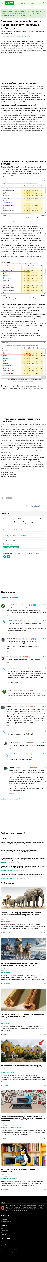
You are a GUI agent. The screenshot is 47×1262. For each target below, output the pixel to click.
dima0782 (5, 932)
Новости (31, 3)
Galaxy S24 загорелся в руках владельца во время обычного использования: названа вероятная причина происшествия (22, 875)
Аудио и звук (5, 854)
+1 (44, 656)
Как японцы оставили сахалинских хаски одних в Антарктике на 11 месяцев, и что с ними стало (21, 965)
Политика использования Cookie (9, 1250)
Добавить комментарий (10, 598)
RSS (14, 544)
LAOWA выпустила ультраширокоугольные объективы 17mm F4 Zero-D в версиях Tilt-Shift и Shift (23, 867)
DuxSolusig (6, 1189)
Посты (2, 1228)
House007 (9, 706)
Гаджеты (3, 862)
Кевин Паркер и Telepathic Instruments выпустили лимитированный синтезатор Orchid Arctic (19, 851)
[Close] (44, 11)
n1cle (4, 1085)
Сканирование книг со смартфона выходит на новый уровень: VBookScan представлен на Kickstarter (23, 859)
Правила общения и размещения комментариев (13, 1254)
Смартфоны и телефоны (8, 846)
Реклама (3, 1248)
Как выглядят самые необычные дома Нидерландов (22, 1065)
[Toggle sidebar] (2, 3)
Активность (4, 1234)
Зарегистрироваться (6, 1219)
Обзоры (23, 3)
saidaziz (10, 690)
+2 (44, 620)
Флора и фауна (5, 921)
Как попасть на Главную (7, 1246)
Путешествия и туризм (8, 1072)
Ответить (8, 615)
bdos (7, 656)
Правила (3, 1242)
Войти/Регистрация (6, 1221)
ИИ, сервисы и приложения (9, 1178)
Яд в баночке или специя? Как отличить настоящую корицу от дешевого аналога (22, 1015)
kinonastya (5, 1034)
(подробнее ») (35, 506)
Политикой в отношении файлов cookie (19, 15)
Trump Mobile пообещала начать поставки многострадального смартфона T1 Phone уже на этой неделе (23, 843)
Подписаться (14, 547)
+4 (44, 605)
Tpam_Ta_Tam (10, 638)
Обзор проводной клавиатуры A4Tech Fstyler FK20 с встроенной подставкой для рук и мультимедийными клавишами (23, 1118)
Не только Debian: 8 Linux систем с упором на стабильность (19, 1170)
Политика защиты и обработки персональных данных (15, 1252)
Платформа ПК (25, 36)
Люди (2, 1232)
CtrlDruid (5, 983)
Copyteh (11, 535)
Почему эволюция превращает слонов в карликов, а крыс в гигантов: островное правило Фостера (23, 914)
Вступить (6, 547)
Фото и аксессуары (6, 870)
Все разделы (4, 1230)
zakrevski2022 (10, 605)
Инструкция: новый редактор (8, 1244)
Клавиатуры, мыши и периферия (11, 1127)
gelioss (5, 1138)
